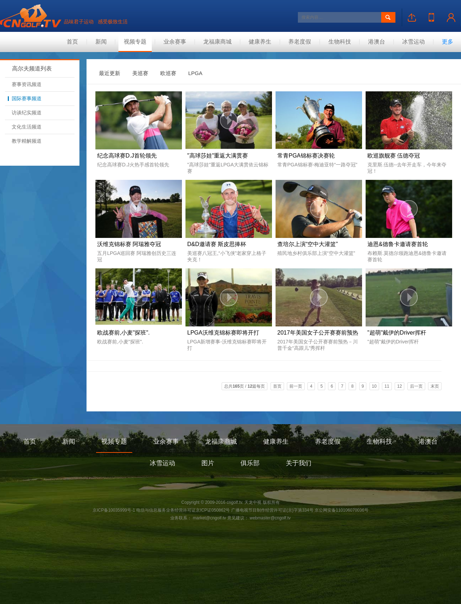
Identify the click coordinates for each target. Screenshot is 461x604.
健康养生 (260, 42)
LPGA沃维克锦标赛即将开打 (223, 333)
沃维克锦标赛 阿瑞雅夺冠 (129, 244)
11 (386, 386)
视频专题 (135, 42)
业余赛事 (174, 42)
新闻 (101, 42)
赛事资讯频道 (24, 84)
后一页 (416, 386)
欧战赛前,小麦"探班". (123, 333)
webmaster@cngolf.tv (270, 517)
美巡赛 (140, 73)
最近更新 (109, 73)
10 (374, 386)
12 (399, 386)
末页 (435, 386)
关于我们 (298, 463)
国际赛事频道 (24, 98)
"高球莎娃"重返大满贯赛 (217, 156)
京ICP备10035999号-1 (114, 510)
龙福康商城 (217, 42)
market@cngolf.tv (209, 517)
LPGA (195, 73)
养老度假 (299, 42)
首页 (72, 42)
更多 (447, 42)
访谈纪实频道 (24, 112)
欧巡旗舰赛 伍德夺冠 (393, 156)
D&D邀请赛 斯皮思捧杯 (216, 244)
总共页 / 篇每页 (244, 386)
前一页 (295, 386)
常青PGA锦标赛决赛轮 (306, 156)
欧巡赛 (168, 73)
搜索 (388, 17)
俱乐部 (250, 463)
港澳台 (376, 42)
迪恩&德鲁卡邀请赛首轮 (397, 244)
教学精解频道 (24, 141)
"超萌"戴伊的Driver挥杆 (396, 333)
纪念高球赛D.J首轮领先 (127, 156)
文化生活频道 (24, 127)
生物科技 (339, 42)
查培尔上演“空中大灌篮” (307, 244)
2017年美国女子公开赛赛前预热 (317, 333)
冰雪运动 (413, 42)
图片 (207, 463)
